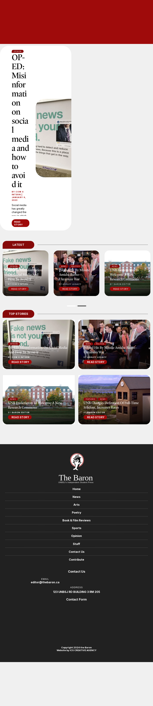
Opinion (14, 364)
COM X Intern (18, 213)
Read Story (18, 309)
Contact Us (76, 573)
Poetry (76, 533)
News (88, 364)
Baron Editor (21, 432)
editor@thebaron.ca (45, 604)
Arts (76, 525)
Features (90, 419)
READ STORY (18, 243)
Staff (76, 565)
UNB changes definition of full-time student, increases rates (111, 425)
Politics (100, 364)
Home (77, 509)
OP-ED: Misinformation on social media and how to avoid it (20, 130)
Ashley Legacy (97, 377)
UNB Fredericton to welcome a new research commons (124, 295)
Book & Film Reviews (76, 541)
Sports (76, 549)
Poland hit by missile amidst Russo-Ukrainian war (74, 295)
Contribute (76, 581)
